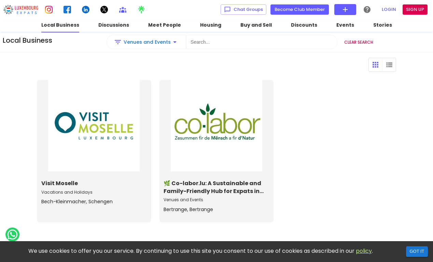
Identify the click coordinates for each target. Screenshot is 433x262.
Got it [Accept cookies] (416, 251)
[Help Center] (367, 9)
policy (364, 251)
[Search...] (262, 42)
